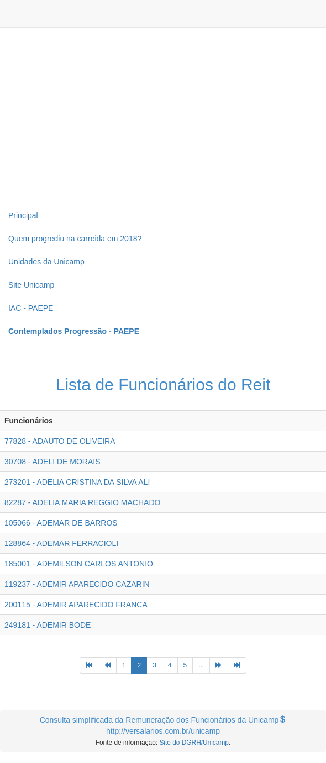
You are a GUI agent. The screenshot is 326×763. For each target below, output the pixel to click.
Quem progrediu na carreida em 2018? (74, 238)
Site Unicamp (31, 284)
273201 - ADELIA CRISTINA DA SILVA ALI (77, 482)
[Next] (218, 665)
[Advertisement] (163, 116)
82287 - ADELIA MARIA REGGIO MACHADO (82, 502)
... (201, 665)
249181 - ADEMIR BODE (47, 625)
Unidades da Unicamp (46, 261)
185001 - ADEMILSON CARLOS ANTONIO (78, 563)
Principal (23, 215)
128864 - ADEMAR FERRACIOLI (61, 543)
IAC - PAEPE (30, 308)
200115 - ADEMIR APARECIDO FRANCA (76, 604)
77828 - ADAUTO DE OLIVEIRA (59, 441)
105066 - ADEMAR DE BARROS (61, 522)
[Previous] (89, 665)
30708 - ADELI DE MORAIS (52, 461)
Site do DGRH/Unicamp (194, 742)
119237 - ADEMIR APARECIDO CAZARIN (77, 584)
